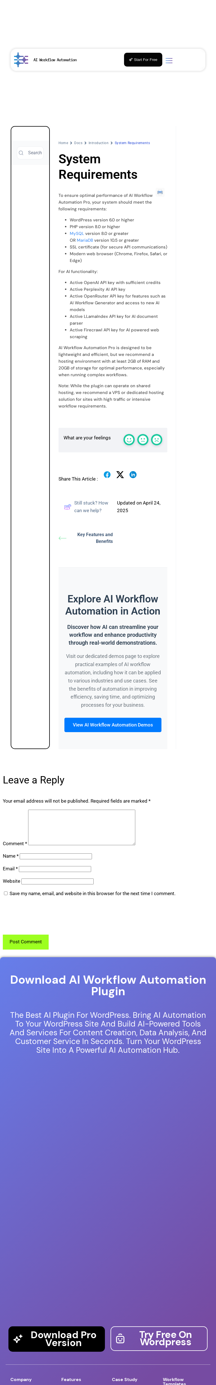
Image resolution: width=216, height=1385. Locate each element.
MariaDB (85, 240)
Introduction (99, 143)
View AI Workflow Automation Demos (113, 725)
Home (63, 143)
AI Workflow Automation (54, 59)
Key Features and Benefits (85, 538)
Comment (15, 850)
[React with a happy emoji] (129, 439)
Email (10, 875)
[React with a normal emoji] (142, 439)
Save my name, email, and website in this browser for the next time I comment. (93, 900)
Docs (78, 143)
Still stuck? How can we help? (86, 506)
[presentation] (45, 923)
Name (11, 863)
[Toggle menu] (169, 61)
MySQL (77, 233)
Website (11, 888)
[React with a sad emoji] (156, 439)
